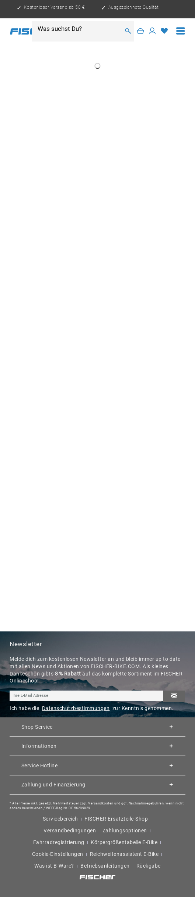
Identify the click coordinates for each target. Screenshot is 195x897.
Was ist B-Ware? (54, 866)
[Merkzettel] (164, 31)
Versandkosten (101, 803)
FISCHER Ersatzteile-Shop (116, 819)
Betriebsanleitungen (105, 866)
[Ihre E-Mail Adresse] (86, 696)
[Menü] (180, 31)
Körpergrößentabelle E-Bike (124, 842)
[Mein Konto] (152, 31)
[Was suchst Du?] (79, 28)
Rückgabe (148, 866)
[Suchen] (128, 31)
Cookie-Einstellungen (57, 854)
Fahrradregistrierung (58, 842)
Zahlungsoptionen (124, 830)
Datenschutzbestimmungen (76, 708)
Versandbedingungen (69, 830)
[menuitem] (180, 31)
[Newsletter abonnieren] (174, 696)
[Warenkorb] (140, 31)
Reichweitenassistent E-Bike (124, 854)
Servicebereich (60, 819)
